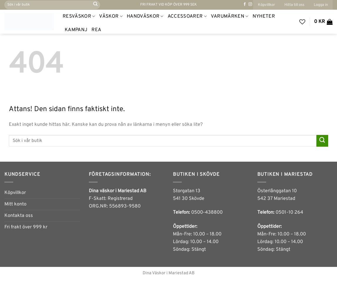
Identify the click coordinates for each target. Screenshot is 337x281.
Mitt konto (15, 204)
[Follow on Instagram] (250, 4)
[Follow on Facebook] (244, 4)
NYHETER (264, 16)
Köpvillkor (266, 4)
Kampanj (76, 30)
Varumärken (229, 16)
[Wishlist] (302, 21)
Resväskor (79, 16)
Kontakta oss (18, 216)
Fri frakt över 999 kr (25, 227)
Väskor (110, 16)
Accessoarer (187, 16)
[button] (321, 5)
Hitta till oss (294, 4)
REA (96, 30)
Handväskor (145, 16)
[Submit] (95, 4)
